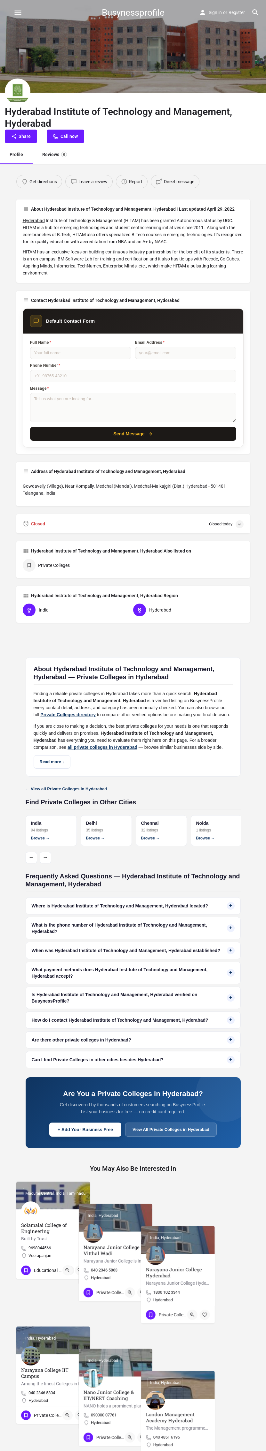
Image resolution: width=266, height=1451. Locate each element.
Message (39, 388)
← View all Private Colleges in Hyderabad (66, 788)
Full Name (40, 342)
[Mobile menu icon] (17, 12)
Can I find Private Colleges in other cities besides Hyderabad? (133, 1060)
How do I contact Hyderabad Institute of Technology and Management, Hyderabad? (133, 1020)
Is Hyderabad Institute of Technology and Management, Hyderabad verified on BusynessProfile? (133, 998)
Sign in (215, 12)
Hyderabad (34, 220)
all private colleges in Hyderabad (102, 747)
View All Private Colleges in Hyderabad (171, 1129)
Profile (16, 154)
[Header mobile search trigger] (255, 12)
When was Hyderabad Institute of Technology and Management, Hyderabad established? (133, 950)
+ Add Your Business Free (85, 1129)
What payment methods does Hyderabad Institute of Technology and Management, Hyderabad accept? (133, 973)
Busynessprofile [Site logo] (133, 12)
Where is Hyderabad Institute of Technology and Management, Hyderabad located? (133, 906)
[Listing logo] (17, 91)
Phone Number (45, 365)
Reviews (54, 154)
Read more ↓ (52, 761)
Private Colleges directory (68, 714)
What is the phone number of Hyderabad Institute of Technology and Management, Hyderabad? (133, 928)
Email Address (150, 342)
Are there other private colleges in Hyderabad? (133, 1040)
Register (237, 12)
